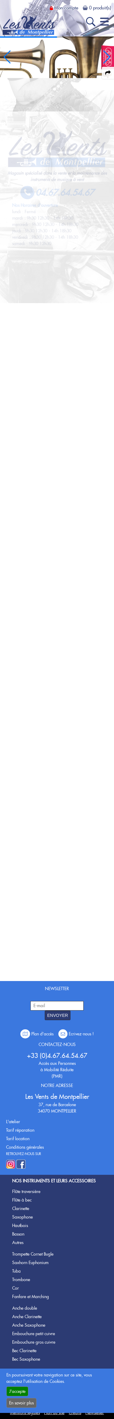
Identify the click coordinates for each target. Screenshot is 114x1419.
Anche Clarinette (27, 1316)
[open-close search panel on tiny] (91, 22)
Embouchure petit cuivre (33, 1333)
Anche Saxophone (28, 1325)
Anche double (24, 1308)
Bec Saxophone (26, 1359)
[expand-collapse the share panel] (108, 73)
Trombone (21, 1279)
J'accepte (17, 1391)
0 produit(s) (100, 8)
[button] (107, 57)
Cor (15, 1288)
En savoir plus (21, 1403)
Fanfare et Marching (30, 1296)
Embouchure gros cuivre (33, 1342)
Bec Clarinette (24, 1350)
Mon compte (66, 8)
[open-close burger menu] (104, 22)
